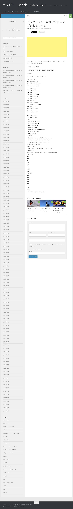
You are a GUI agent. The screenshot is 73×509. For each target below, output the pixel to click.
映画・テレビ (7, 472)
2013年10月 (6, 259)
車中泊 (5, 492)
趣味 (28, 15)
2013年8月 (6, 266)
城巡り (5, 456)
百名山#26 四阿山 (32, 208)
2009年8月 (6, 384)
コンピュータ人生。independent (24, 5)
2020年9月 (6, 167)
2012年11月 (6, 292)
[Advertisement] (47, 47)
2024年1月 (6, 134)
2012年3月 (6, 312)
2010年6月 (6, 361)
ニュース (6, 439)
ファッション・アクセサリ (10, 449)
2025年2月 (6, 117)
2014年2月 (6, 256)
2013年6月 (6, 269)
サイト (30, 238)
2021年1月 (6, 164)
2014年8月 (6, 243)
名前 (30, 232)
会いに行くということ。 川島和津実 (13, 90)
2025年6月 (6, 111)
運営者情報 (37, 12)
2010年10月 (6, 348)
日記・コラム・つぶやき (10, 469)
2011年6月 (6, 332)
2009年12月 (6, 371)
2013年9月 (6, 262)
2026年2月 (6, 108)
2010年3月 (6, 365)
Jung (5, 92)
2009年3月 (6, 401)
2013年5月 (6, 272)
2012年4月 (6, 309)
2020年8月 (6, 170)
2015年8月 (6, 236)
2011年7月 (6, 328)
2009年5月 (6, 394)
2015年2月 (6, 239)
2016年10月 (6, 229)
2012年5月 (6, 305)
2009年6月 (6, 391)
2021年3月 (6, 160)
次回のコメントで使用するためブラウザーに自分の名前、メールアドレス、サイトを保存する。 (46, 245)
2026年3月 (6, 104)
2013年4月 (6, 276)
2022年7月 (6, 150)
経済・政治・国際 (8, 482)
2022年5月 (6, 154)
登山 (5, 479)
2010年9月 (6, 351)
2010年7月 (6, 358)
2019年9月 (6, 193)
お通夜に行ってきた (9, 61)
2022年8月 (6, 147)
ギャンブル (6, 423)
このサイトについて (13, 12)
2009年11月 (6, 374)
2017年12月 (6, 210)
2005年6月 (6, 411)
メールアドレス (51, 232)
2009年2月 (6, 404)
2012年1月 (6, 315)
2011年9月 (6, 322)
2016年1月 (6, 233)
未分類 (5, 476)
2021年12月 (6, 157)
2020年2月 (6, 180)
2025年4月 (6, 114)
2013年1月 (6, 285)
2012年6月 (6, 302)
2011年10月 (6, 318)
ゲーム (5, 430)
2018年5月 (6, 203)
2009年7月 (6, 388)
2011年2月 (6, 338)
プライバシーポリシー (26, 12)
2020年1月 (6, 183)
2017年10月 (6, 213)
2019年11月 (6, 187)
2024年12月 (6, 121)
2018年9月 (6, 200)
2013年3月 (6, 279)
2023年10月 (6, 137)
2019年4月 (6, 196)
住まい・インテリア (9, 453)
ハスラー (6, 443)
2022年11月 (6, 144)
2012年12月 (6, 289)
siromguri (6, 420)
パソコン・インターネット (10, 446)
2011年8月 (6, 325)
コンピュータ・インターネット (11, 433)
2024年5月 (6, 124)
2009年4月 (6, 397)
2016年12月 (6, 223)
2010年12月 (6, 341)
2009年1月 (6, 407)
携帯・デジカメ (8, 466)
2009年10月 (6, 378)
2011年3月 (6, 335)
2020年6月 (6, 173)
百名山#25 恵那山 (8, 58)
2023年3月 (6, 140)
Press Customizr (20, 506)
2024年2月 (6, 131)
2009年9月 (6, 381)
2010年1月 (6, 368)
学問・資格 (6, 459)
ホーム (4, 12)
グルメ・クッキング (9, 426)
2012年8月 (6, 299)
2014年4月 (6, 249)
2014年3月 (6, 252)
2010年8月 (6, 355)
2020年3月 (6, 177)
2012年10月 (6, 295)
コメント (31, 223)
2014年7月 (6, 246)
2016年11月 (6, 226)
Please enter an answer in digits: (36, 249)
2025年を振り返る (45, 208)
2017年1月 (6, 220)
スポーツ (6, 436)
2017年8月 (6, 216)
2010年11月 (6, 345)
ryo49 (29, 28)
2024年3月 (6, 127)
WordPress (7, 506)
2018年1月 (6, 206)
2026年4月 (6, 101)
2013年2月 (6, 282)
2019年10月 (6, 190)
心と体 (5, 463)
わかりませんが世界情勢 (10, 55)
